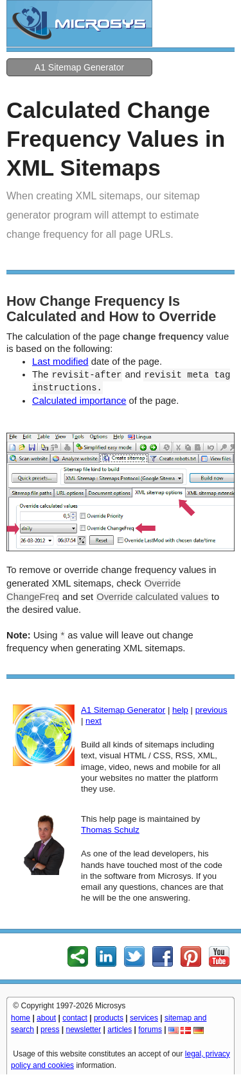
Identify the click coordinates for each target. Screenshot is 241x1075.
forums (150, 1029)
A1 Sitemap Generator (79, 67)
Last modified (60, 361)
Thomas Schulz (110, 830)
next (93, 721)
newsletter (83, 1029)
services (144, 1017)
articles (119, 1029)
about (46, 1017)
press (49, 1029)
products (108, 1017)
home (20, 1017)
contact (74, 1017)
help (180, 710)
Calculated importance (79, 401)
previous (211, 710)
